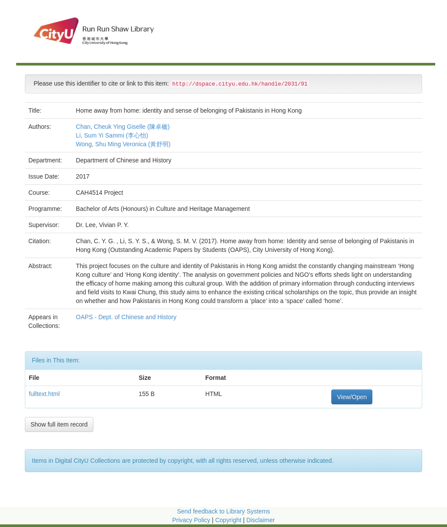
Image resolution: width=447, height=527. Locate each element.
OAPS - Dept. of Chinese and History (127, 316)
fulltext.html (44, 393)
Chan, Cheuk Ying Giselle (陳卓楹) (123, 126)
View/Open (352, 396)
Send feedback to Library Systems (223, 511)
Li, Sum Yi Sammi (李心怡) (112, 135)
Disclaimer (260, 520)
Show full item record (59, 424)
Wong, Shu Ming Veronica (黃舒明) (123, 144)
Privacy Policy (191, 520)
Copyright (229, 520)
